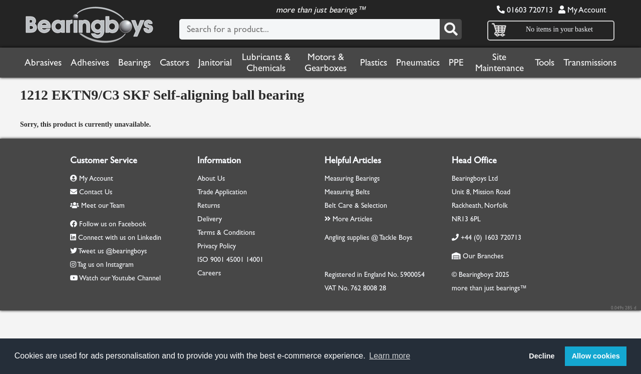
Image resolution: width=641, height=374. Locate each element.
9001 (217, 259)
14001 (254, 259)
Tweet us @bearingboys (112, 251)
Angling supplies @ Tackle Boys (368, 237)
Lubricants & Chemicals (266, 63)
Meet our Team (97, 205)
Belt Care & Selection (356, 205)
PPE (456, 62)
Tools (544, 62)
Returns (208, 205)
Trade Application (222, 192)
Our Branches (477, 256)
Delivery (209, 219)
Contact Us (91, 192)
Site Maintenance (499, 63)
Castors (174, 62)
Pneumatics (418, 62)
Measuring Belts (347, 192)
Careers (209, 273)
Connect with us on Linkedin (119, 237)
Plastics (373, 62)
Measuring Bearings (352, 178)
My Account (582, 10)
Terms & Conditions (226, 232)
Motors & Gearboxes (325, 63)
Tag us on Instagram (105, 264)
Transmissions (589, 62)
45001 (235, 259)
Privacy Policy (216, 246)
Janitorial (215, 62)
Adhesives (90, 62)
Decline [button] (541, 356)
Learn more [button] (389, 355)
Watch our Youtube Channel (120, 278)
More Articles (348, 219)
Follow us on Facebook (112, 224)
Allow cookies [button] (596, 356)
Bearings (134, 62)
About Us (211, 178)
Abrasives (43, 62)
